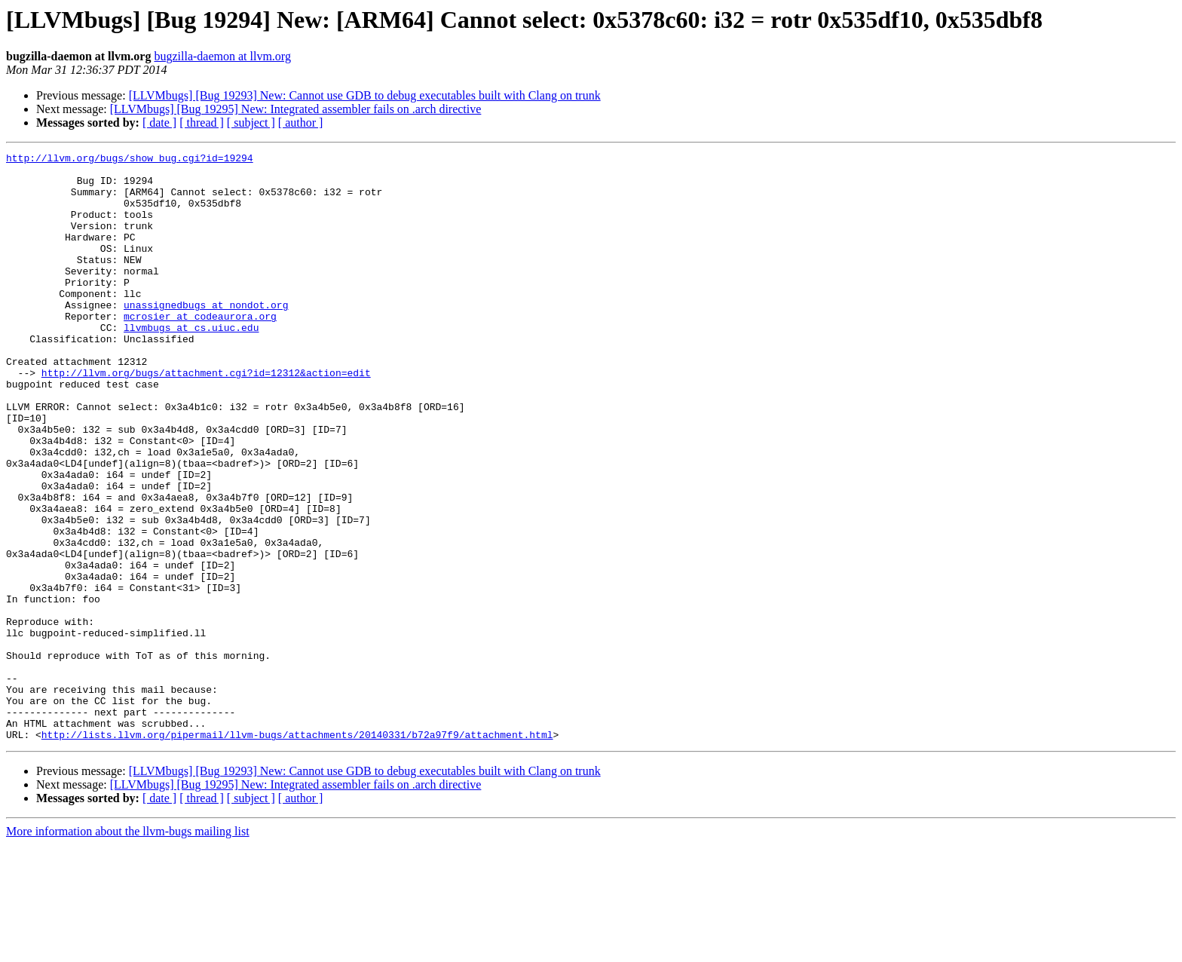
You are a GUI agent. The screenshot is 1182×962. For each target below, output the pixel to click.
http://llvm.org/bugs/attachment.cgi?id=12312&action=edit (206, 417)
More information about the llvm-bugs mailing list (128, 948)
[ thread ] (201, 122)
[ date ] (159, 122)
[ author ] (300, 122)
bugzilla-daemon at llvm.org (222, 56)
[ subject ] (251, 122)
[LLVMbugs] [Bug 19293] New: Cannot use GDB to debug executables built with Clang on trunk (365, 95)
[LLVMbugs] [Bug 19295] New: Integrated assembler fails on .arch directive (296, 109)
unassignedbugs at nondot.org (206, 336)
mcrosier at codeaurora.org (200, 350)
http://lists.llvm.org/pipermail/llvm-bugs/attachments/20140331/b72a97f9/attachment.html (297, 852)
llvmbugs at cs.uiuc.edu (191, 363)
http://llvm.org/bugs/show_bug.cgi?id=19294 (129, 160)
